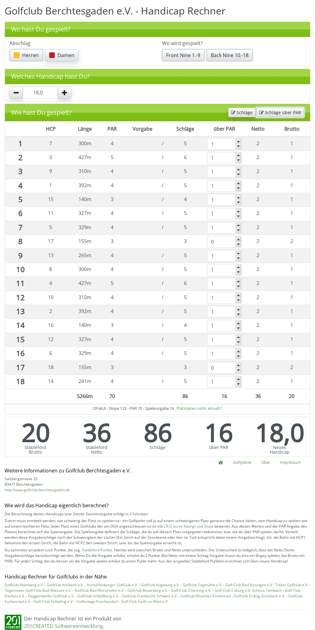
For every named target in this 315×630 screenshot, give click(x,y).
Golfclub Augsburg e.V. (160, 584)
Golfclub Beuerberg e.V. (147, 590)
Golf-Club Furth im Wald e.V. (145, 601)
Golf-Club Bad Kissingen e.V (248, 584)
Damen (61, 55)
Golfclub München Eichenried (206, 596)
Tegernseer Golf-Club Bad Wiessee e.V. (38, 590)
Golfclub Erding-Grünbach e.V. (259, 596)
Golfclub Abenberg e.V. (24, 584)
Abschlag (20, 43)
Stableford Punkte (97, 550)
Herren (26, 55)
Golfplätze (242, 462)
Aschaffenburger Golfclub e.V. (112, 584)
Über (265, 462)
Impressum (290, 462)
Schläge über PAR (280, 112)
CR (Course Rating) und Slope (188, 526)
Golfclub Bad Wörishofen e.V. (99, 590)
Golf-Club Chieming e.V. (191, 590)
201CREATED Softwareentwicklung (63, 626)
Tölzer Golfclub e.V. (291, 584)
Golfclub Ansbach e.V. (65, 584)
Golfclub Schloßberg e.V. (98, 596)
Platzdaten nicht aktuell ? (199, 408)
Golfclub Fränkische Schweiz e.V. (149, 596)
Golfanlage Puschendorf (97, 601)
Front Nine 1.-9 (183, 55)
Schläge (242, 112)
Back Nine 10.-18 (230, 55)
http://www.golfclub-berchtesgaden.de (37, 489)
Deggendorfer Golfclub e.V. (51, 596)
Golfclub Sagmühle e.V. (202, 584)
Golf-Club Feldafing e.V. (54, 601)
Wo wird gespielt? (182, 43)
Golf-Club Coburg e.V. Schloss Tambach (248, 590)
